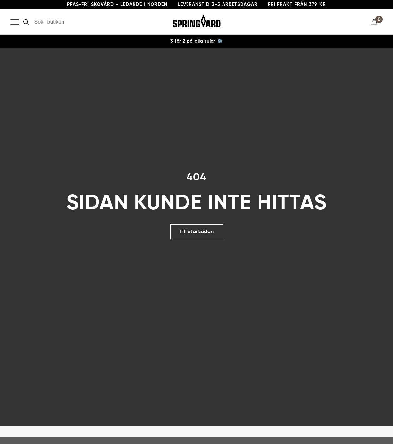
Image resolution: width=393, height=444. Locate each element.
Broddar (199, 45)
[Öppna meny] (14, 22)
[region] (196, 62)
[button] (377, 22)
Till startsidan (196, 252)
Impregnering (59, 45)
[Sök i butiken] (70, 22)
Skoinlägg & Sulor (110, 45)
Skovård (21, 45)
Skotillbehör (160, 45)
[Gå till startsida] (196, 22)
